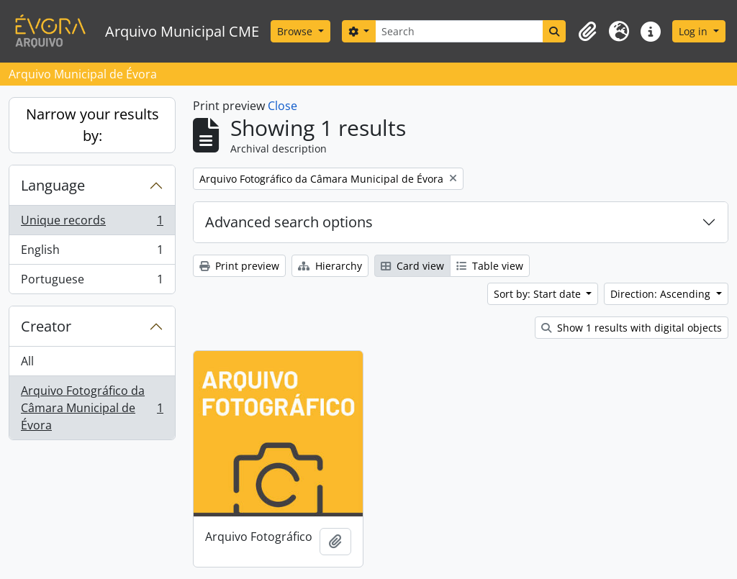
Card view (412, 266)
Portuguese (91, 281)
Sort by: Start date (539, 294)
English (91, 253)
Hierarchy (330, 266)
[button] (587, 31)
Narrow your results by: (92, 124)
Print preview (239, 266)
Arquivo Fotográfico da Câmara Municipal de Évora (91, 408)
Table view (489, 266)
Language (53, 185)
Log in (694, 31)
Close (282, 106)
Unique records (91, 223)
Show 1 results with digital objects (631, 327)
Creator (46, 326)
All (27, 361)
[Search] (459, 31)
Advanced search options (289, 222)
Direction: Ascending (661, 294)
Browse (296, 31)
